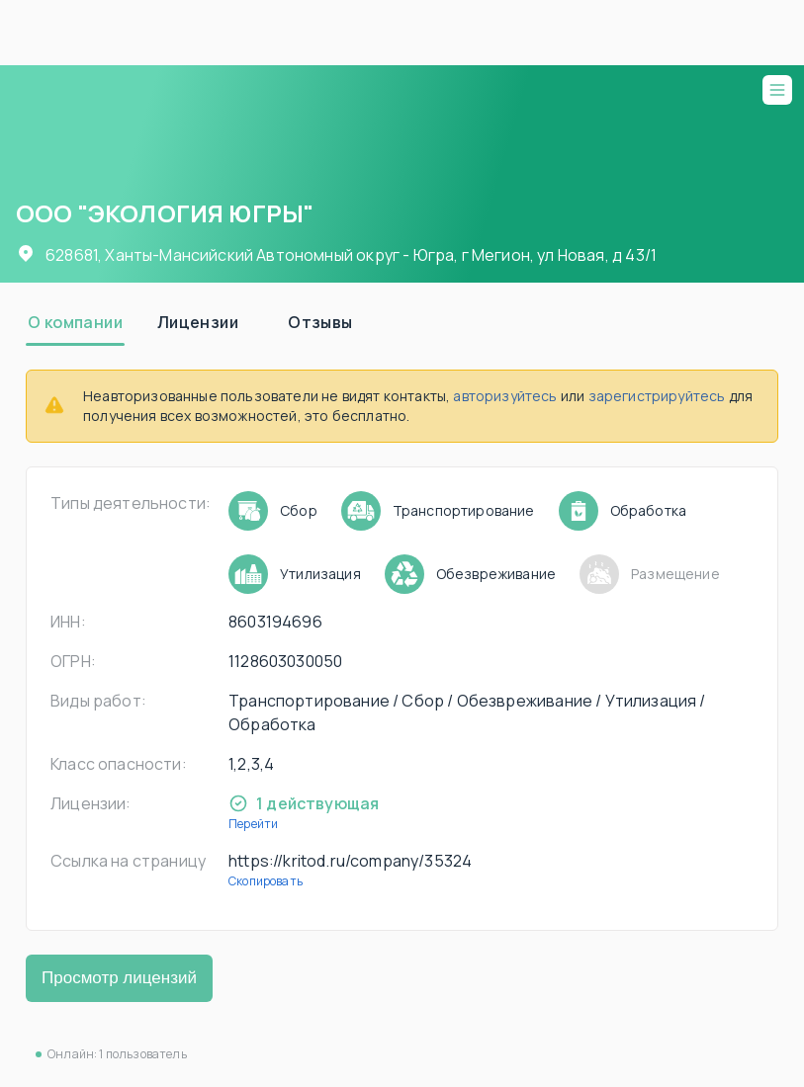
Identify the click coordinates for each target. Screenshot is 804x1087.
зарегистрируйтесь (657, 395)
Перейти (253, 823)
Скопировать (265, 881)
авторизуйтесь (505, 395)
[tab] (75, 322)
